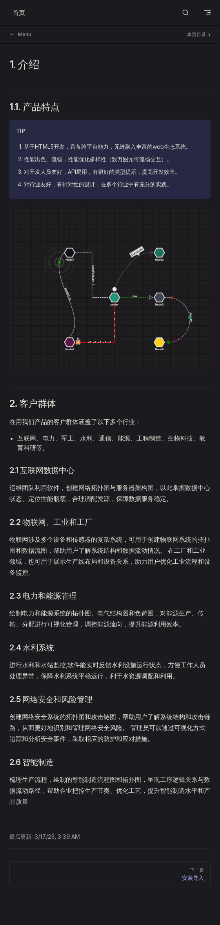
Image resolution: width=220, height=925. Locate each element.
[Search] (185, 13)
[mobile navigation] (207, 12)
